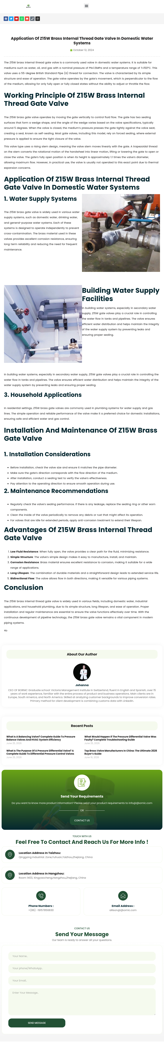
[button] (86, 5)
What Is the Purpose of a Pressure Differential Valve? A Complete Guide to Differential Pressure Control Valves (40, 752)
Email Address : (123, 906)
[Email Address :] (123, 896)
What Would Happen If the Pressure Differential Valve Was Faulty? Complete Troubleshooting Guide (120, 738)
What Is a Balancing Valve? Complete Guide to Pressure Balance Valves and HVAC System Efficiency (40, 738)
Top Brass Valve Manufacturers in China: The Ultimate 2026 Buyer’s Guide (120, 752)
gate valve (52, 62)
